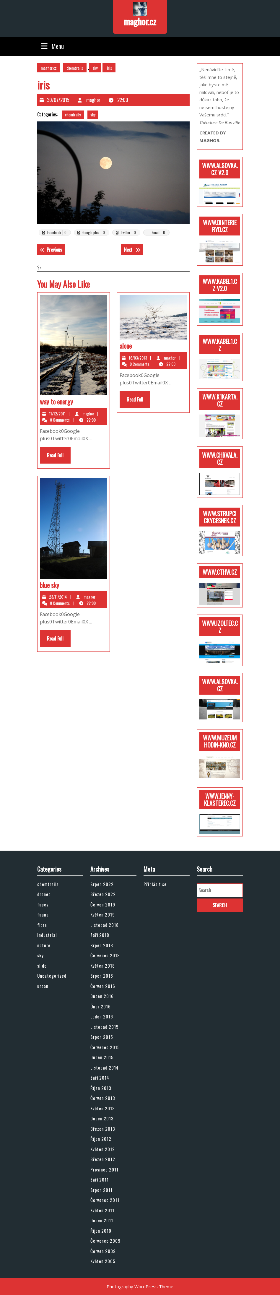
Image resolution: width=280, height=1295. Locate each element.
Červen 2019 (102, 904)
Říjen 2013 (100, 1088)
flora (42, 925)
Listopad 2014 (104, 1067)
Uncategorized (51, 975)
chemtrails (74, 68)
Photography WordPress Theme (140, 1286)
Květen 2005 (102, 1261)
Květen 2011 (102, 1210)
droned (44, 894)
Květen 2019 (102, 914)
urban (42, 986)
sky (94, 68)
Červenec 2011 (104, 1200)
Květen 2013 (102, 1108)
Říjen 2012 (100, 1138)
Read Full (59, 457)
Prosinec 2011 (104, 1169)
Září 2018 (99, 935)
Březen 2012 (102, 1159)
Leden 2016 (101, 1016)
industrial (47, 935)
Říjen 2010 (100, 1230)
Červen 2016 (102, 986)
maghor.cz (140, 21)
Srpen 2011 (101, 1190)
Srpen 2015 (101, 1037)
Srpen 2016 (101, 975)
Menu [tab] (52, 46)
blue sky (49, 585)
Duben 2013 (102, 1118)
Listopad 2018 (104, 925)
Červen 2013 (102, 1098)
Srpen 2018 (101, 945)
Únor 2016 (100, 1006)
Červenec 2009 (105, 1240)
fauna (43, 914)
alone (126, 345)
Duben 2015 (102, 1057)
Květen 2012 (102, 1149)
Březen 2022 (103, 894)
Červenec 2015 (105, 1047)
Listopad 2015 (104, 1026)
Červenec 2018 (105, 955)
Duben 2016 (102, 996)
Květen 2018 (102, 965)
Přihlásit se (155, 884)
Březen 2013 (102, 1128)
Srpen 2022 (102, 884)
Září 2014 (99, 1077)
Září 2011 (99, 1179)
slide (42, 965)
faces (42, 904)
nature (44, 945)
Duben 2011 (101, 1220)
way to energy (56, 401)
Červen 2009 (103, 1251)
